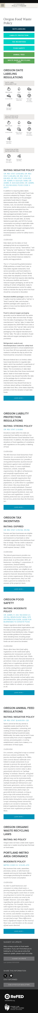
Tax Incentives (19, 42)
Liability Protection (19, 35)
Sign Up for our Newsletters (19, 985)
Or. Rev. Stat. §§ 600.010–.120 (16, 720)
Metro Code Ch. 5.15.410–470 (16, 865)
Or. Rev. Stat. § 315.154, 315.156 (17, 530)
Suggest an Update (19, 958)
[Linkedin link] (11, 975)
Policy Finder (19, 5)
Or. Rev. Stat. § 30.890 (13, 429)
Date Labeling (18, 29)
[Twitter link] (5, 976)
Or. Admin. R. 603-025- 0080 (16, 181)
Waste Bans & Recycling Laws (19, 61)
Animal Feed (19, 54)
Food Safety (19, 48)
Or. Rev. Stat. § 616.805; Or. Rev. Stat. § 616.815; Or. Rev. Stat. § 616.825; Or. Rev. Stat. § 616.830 (18, 176)
